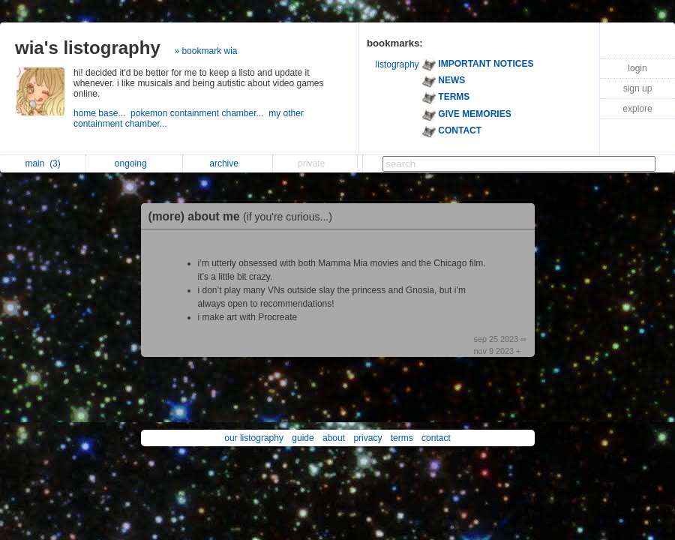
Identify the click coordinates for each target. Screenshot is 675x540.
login (637, 68)
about (333, 438)
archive (227, 163)
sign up (637, 88)
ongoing (134, 163)
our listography (254, 438)
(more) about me (244, 216)
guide (303, 438)
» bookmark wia (205, 51)
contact (436, 438)
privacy (367, 438)
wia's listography (87, 48)
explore (637, 109)
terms (402, 438)
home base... (102, 113)
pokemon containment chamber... (199, 113)
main (42, 163)
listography (397, 64)
